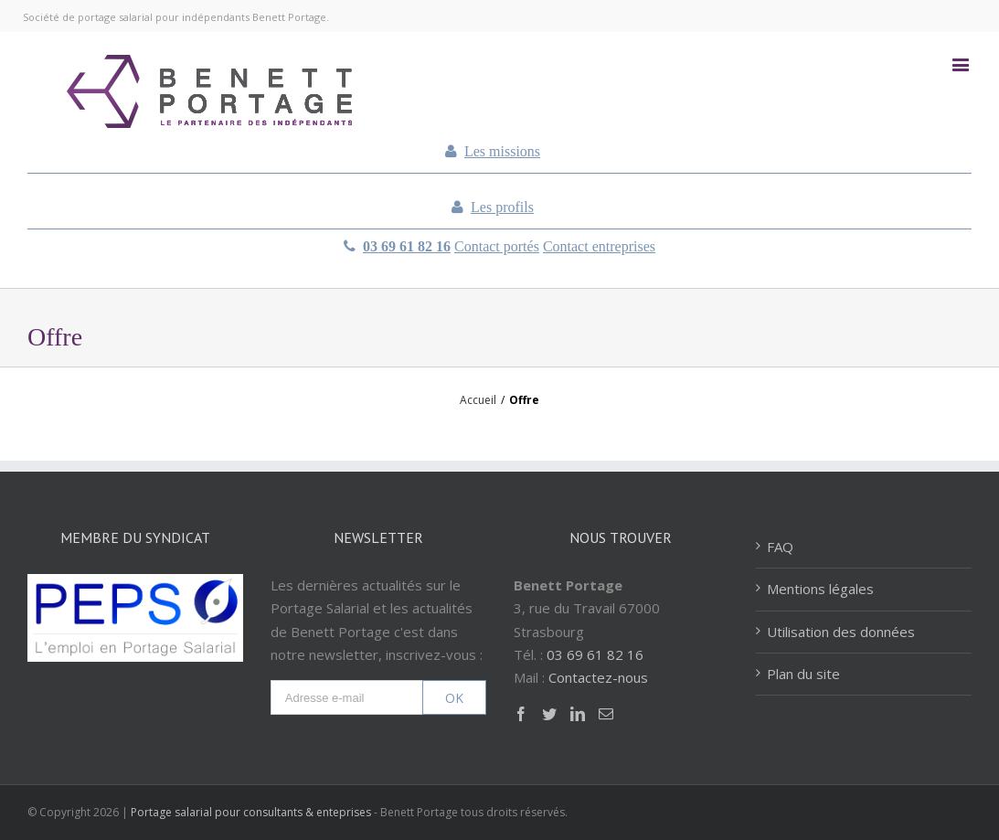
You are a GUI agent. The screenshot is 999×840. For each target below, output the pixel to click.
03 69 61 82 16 (407, 246)
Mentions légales (820, 588)
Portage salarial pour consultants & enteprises (251, 812)
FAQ (780, 546)
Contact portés (496, 246)
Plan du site (803, 674)
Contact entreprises (599, 246)
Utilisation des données (841, 631)
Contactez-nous (598, 677)
